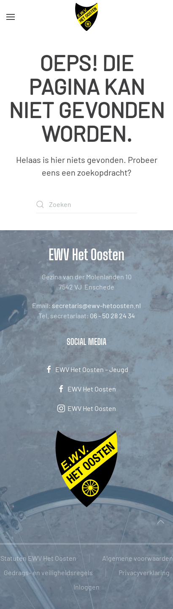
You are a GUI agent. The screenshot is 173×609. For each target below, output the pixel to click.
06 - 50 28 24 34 (112, 315)
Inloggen (86, 587)
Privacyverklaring (144, 572)
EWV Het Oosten (86, 389)
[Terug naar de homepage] (86, 17)
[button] (10, 17)
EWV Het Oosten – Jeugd (86, 369)
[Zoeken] (86, 204)
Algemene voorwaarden (137, 558)
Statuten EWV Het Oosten (38, 558)
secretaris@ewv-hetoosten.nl (96, 305)
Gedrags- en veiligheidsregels (48, 572)
